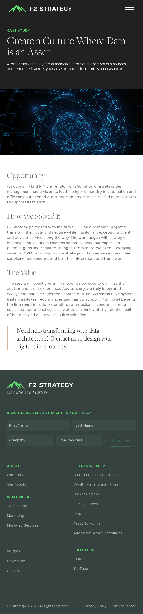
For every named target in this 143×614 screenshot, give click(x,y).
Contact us (63, 338)
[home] (39, 9)
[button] (129, 10)
